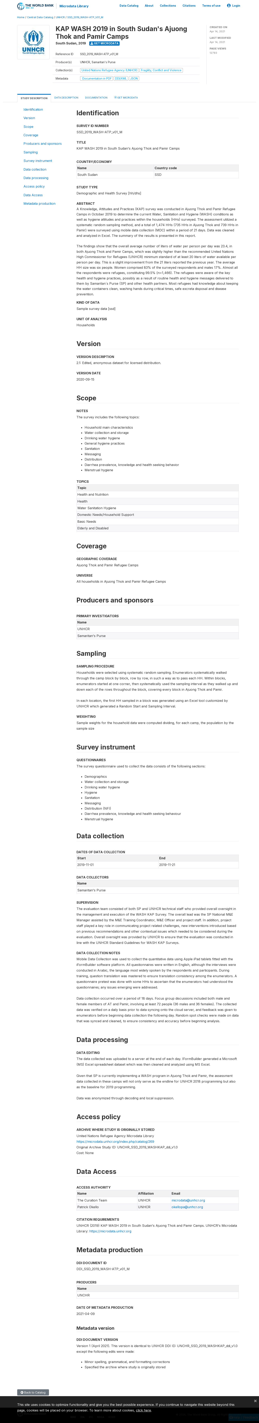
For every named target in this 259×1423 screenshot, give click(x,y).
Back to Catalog (33, 1392)
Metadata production (39, 203)
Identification (33, 109)
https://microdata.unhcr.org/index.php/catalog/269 (115, 1141)
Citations (189, 5)
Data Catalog (129, 5)
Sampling (30, 152)
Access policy (34, 186)
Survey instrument (37, 160)
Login (233, 5)
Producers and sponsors (42, 144)
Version (29, 118)
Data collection (34, 169)
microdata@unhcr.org (188, 1200)
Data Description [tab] (66, 97)
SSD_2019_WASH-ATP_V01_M (85, 17)
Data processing (35, 178)
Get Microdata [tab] (126, 97)
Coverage (30, 135)
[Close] (255, 1400)
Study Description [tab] (34, 98)
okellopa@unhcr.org (187, 1207)
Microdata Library (73, 6)
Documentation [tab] (96, 97)
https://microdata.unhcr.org (110, 1231)
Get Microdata (104, 43)
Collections (168, 5)
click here (143, 1410)
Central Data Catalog (40, 17)
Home (20, 17)
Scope (28, 126)
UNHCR (60, 17)
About (149, 5)
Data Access (33, 195)
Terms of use (211, 5)
